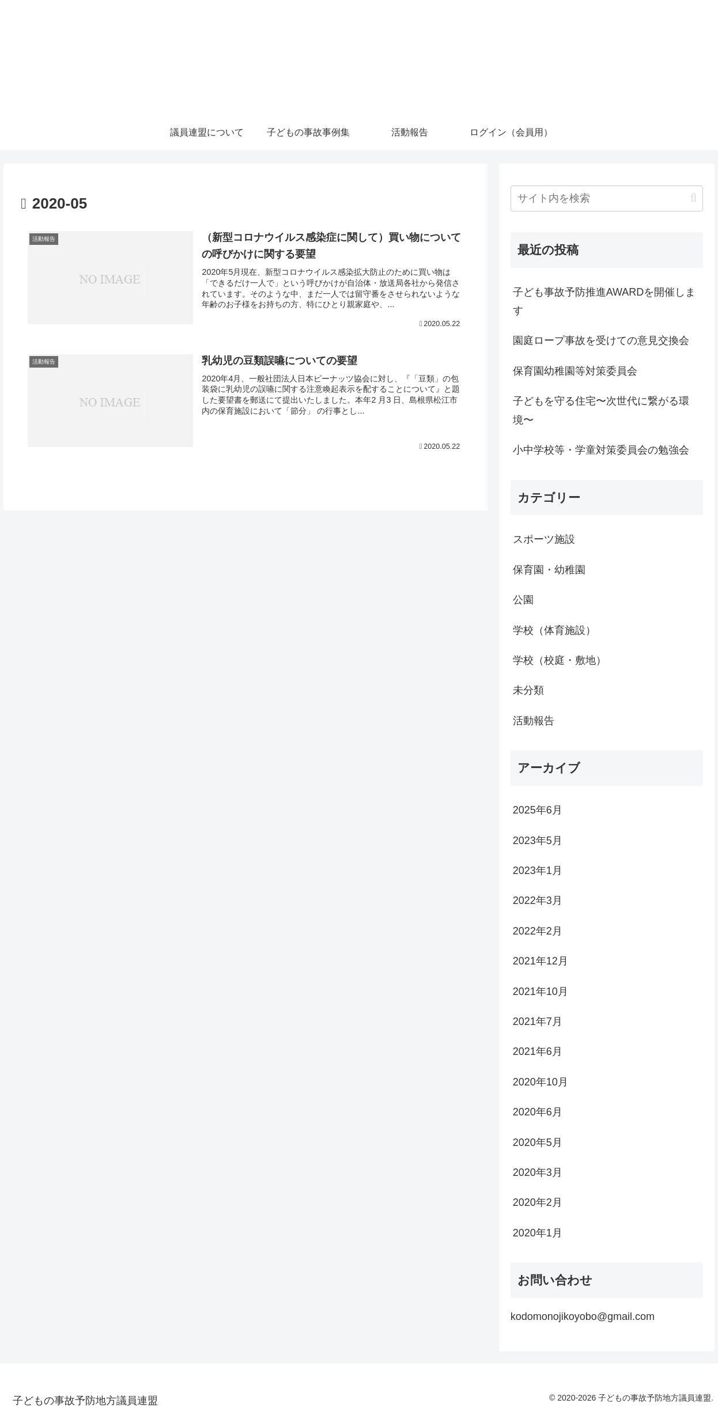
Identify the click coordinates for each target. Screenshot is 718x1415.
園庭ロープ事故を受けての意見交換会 (601, 340)
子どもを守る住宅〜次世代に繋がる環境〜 (601, 410)
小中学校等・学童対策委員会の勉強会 (601, 450)
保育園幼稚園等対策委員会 (575, 371)
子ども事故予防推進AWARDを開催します (604, 301)
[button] (693, 198)
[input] (607, 198)
